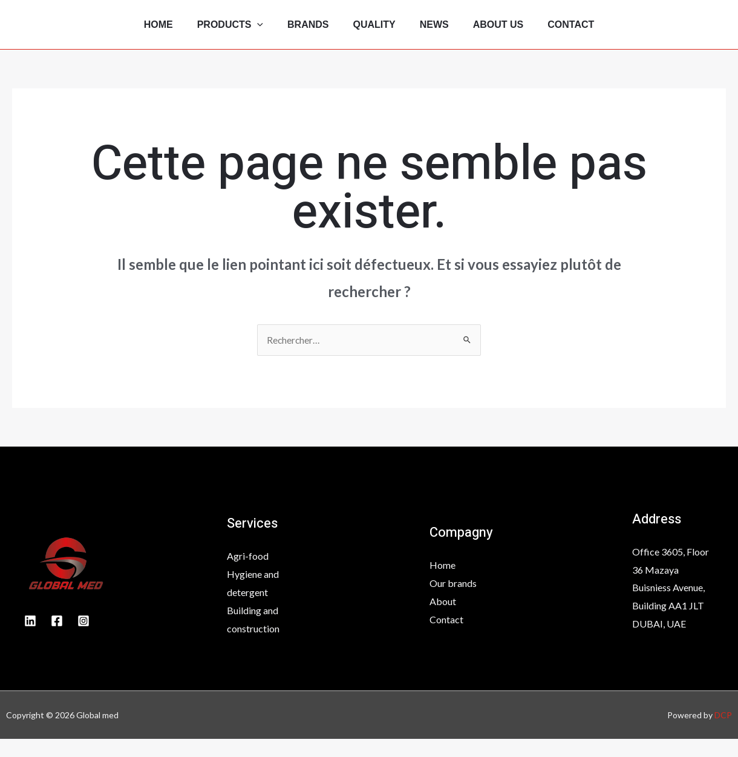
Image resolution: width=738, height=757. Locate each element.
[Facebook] (57, 639)
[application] (247, 33)
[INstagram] (83, 639)
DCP (723, 733)
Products (220, 33)
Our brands (453, 601)
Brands (303, 33)
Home (143, 33)
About (442, 619)
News (439, 33)
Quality (374, 33)
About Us (508, 33)
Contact (585, 33)
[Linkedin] (30, 639)
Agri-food (248, 574)
